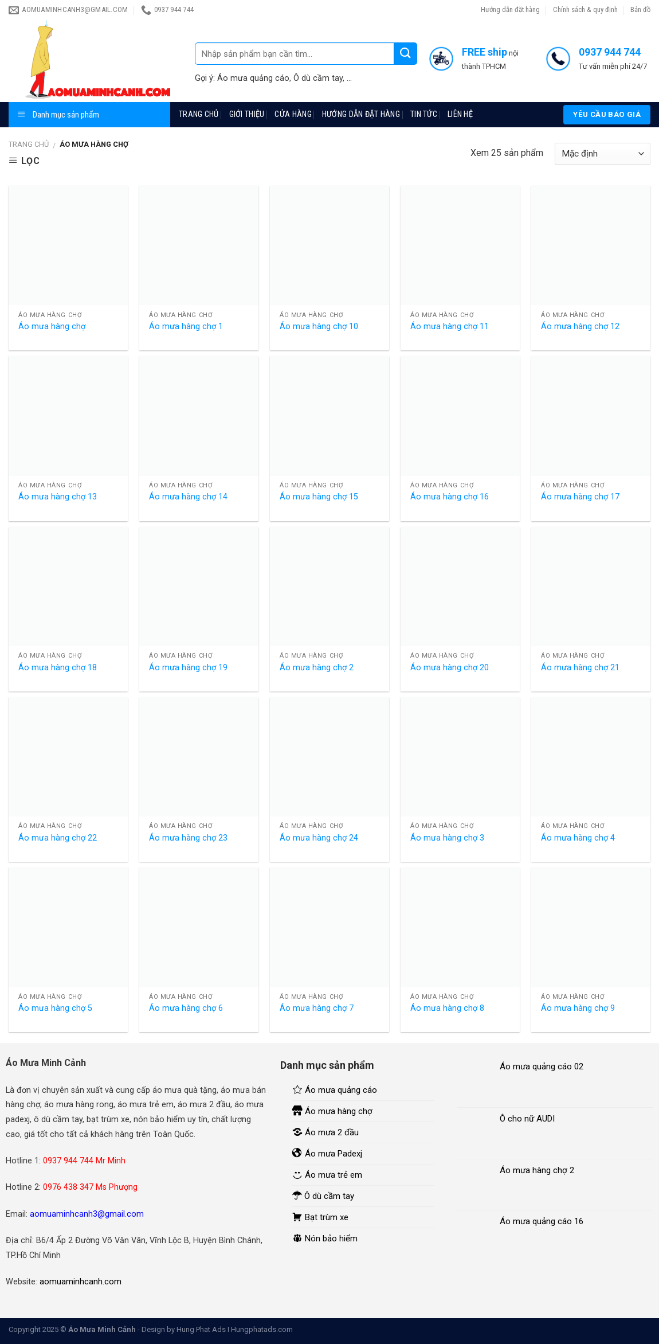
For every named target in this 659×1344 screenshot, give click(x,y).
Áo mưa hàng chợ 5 (55, 1008)
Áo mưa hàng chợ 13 (57, 497)
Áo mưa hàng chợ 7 (317, 1008)
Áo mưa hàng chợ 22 (57, 838)
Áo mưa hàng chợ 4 (578, 838)
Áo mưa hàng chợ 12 (580, 326)
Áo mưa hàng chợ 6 (186, 1008)
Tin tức (423, 114)
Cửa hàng (292, 114)
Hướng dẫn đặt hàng (510, 9)
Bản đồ (640, 9)
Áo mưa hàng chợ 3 (447, 838)
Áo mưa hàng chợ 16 (449, 497)
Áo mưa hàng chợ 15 (319, 497)
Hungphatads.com (262, 1329)
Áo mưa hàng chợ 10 (319, 326)
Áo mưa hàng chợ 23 (188, 838)
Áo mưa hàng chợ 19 (188, 668)
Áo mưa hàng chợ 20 (449, 668)
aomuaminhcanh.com (80, 1281)
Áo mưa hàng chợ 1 (186, 326)
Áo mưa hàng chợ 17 (580, 497)
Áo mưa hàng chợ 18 (57, 668)
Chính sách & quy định (585, 9)
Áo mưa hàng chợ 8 (447, 1008)
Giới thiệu (247, 114)
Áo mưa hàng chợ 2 (317, 668)
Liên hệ (460, 114)
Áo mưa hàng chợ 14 (188, 497)
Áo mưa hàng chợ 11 (449, 326)
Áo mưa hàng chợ (51, 326)
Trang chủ (199, 114)
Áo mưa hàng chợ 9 (578, 1008)
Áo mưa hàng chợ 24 (319, 838)
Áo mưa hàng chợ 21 (580, 668)
